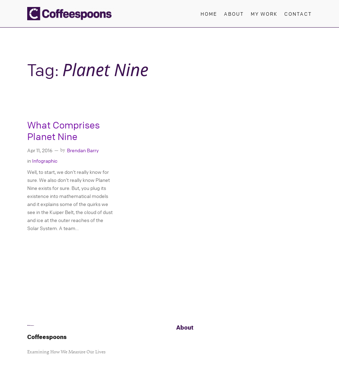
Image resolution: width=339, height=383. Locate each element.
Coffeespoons (47, 336)
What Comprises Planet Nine (63, 130)
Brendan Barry (83, 150)
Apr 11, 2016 (39, 150)
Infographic (45, 160)
